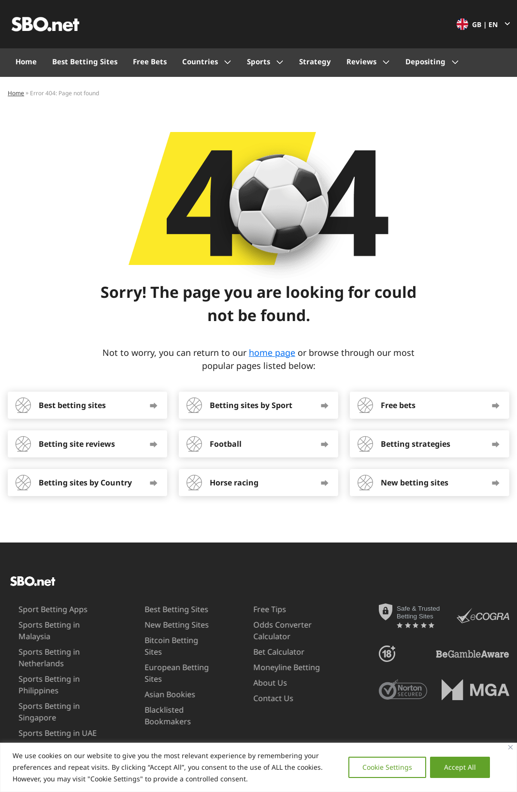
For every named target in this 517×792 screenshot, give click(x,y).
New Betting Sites (161, 625)
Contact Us (257, 698)
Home (26, 61)
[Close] (510, 747)
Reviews (361, 61)
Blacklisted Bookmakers (152, 703)
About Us (253, 683)
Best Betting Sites (84, 61)
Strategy (315, 61)
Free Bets (150, 61)
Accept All (460, 767)
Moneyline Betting (270, 667)
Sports (258, 61)
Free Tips (253, 609)
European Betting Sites (161, 661)
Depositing (425, 61)
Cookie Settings (387, 767)
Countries (200, 61)
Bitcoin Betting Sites (165, 640)
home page (272, 352)
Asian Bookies (154, 683)
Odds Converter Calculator (266, 630)
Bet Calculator (262, 652)
